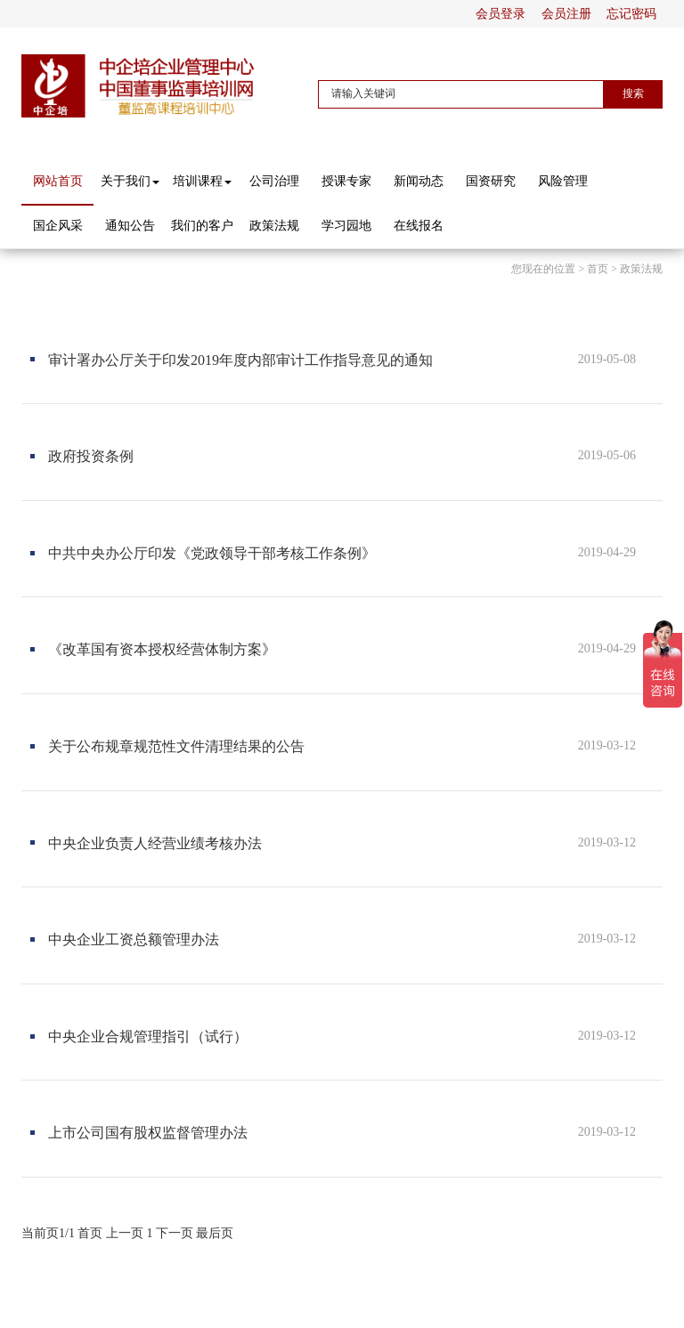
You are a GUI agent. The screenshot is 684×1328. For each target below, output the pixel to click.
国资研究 (491, 181)
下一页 (174, 1233)
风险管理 (563, 181)
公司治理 (274, 181)
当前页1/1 (48, 1233)
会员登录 (500, 13)
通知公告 (130, 225)
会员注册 (566, 13)
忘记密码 (631, 13)
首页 (597, 269)
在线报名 (419, 225)
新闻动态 (419, 181)
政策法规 (274, 225)
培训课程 (202, 181)
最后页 (214, 1233)
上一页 (124, 1233)
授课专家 (346, 181)
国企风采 (58, 225)
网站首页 (58, 181)
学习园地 (346, 225)
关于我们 (130, 181)
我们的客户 (202, 225)
